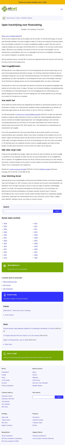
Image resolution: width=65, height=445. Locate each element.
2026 (5, 223)
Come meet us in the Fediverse (32, 267)
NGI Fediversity (8, 289)
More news (8, 344)
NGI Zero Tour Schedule (40, 383)
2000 (36, 255)
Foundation (5, 372)
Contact (4, 383)
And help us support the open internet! (32, 296)
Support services (7, 425)
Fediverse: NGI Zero (8, 399)
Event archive (9, 315)
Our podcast (5, 401)
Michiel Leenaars (45, 169)
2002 (35, 249)
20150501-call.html (26, 18)
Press (3, 377)
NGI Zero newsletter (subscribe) (12, 438)
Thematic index (37, 422)
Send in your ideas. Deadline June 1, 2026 (32, 2)
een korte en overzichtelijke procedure (29, 114)
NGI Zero (4, 422)
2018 (5, 246)
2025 (5, 226)
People (4, 375)
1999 (35, 258)
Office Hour (36, 380)
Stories (34, 425)
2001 (35, 252)
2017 (5, 249)
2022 (5, 235)
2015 (5, 255)
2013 (35, 223)
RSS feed (5, 407)
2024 (5, 229)
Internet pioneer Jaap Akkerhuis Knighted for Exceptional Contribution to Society (29, 328)
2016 (5, 252)
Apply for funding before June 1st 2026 (15, 340)
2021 (5, 238)
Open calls (5, 417)
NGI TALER (6, 285)
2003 (36, 246)
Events (34, 375)
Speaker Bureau (37, 385)
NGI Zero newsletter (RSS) (10, 441)
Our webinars (6, 404)
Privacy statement (7, 385)
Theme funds (6, 420)
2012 (35, 226)
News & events (9, 18)
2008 (36, 238)
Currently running (37, 420)
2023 (5, 232)
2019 (5, 243)
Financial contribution (39, 436)
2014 (5, 258)
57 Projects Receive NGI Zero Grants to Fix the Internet (21, 335)
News (18, 18)
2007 (35, 240)
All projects (35, 417)
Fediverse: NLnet (7, 396)
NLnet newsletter (7, 436)
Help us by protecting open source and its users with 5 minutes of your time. (32, 355)
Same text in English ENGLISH (11, 36)
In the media (6, 380)
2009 (36, 235)
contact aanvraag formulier (17, 169)
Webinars (35, 377)
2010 (35, 232)
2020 (5, 240)
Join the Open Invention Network (43, 438)
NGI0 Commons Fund (10, 282)
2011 (35, 229)
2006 (36, 243)
